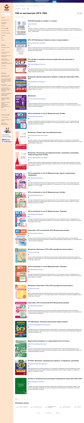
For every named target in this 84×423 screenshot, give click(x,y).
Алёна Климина (32, 24)
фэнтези (3, 49)
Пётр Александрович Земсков (36, 64)
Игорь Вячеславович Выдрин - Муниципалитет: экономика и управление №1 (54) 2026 (5, 105)
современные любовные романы (5, 59)
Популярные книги (5, 20)
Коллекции (3, 28)
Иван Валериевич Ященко (35, 116)
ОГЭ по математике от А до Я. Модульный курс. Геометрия (47, 211)
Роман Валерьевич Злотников (52, 407)
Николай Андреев (66, 406)
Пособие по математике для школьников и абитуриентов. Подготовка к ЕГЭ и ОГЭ (55, 378)
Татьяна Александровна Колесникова (39, 324)
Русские (24, 8)
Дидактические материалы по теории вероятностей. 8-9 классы (49, 341)
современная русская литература (6, 56)
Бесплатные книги (5, 30)
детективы (3, 65)
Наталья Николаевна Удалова (36, 98)
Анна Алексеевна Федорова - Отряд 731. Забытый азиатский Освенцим (6, 89)
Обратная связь (6, 114)
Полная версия (20, 17)
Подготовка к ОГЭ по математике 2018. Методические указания (48, 230)
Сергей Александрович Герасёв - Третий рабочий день (6, 94)
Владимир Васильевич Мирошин (37, 363)
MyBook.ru (58, 412)
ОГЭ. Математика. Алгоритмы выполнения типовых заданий (48, 321)
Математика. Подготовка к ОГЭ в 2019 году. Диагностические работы (50, 285)
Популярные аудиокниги (4, 23)
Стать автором (48, 412)
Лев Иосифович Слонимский (36, 81)
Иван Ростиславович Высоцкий (37, 344)
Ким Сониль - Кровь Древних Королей (5, 76)
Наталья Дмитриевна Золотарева (38, 135)
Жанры (4, 45)
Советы (3, 40)
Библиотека (22, 5)
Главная (17, 5)
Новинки (3, 17)
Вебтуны (3, 25)
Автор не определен (23, 406)
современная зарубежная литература (6, 63)
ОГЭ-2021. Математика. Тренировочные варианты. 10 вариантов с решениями (53, 360)
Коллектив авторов (33, 252)
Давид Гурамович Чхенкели (36, 381)
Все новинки (4, 109)
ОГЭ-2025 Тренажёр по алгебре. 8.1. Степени (42, 21)
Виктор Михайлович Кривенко (37, 43)
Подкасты (3, 35)
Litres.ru (39, 412)
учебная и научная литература (5, 53)
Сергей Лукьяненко (37, 406)
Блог (2, 37)
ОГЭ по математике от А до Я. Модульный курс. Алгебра (46, 113)
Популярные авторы (5, 32)
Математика (32, 96)
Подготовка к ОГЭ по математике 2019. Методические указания (48, 302)
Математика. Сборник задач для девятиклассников (44, 132)
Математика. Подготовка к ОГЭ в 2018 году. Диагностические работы (50, 249)
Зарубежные (17, 8)
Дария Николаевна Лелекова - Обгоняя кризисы (5, 98)
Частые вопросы (4, 117)
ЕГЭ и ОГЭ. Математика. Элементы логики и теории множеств (48, 40)
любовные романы (5, 47)
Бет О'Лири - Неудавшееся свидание (6, 85)
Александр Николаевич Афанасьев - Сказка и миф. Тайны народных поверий (6, 80)
